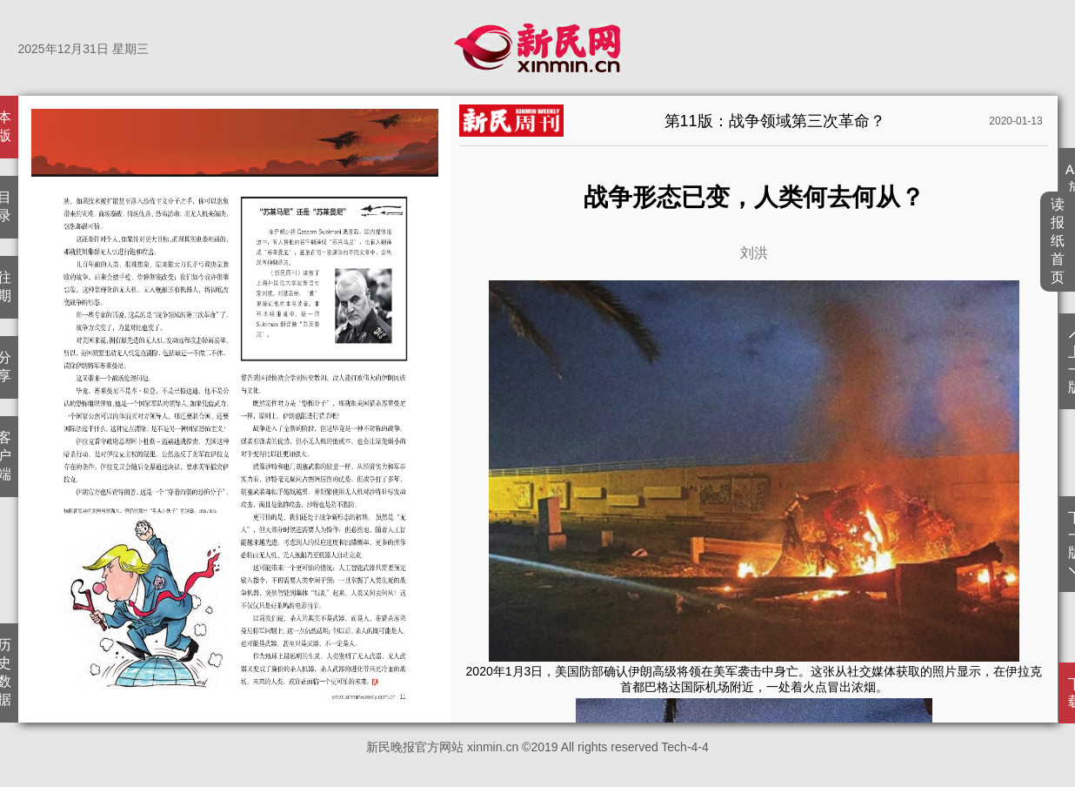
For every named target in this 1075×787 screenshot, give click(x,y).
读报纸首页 (1058, 241)
